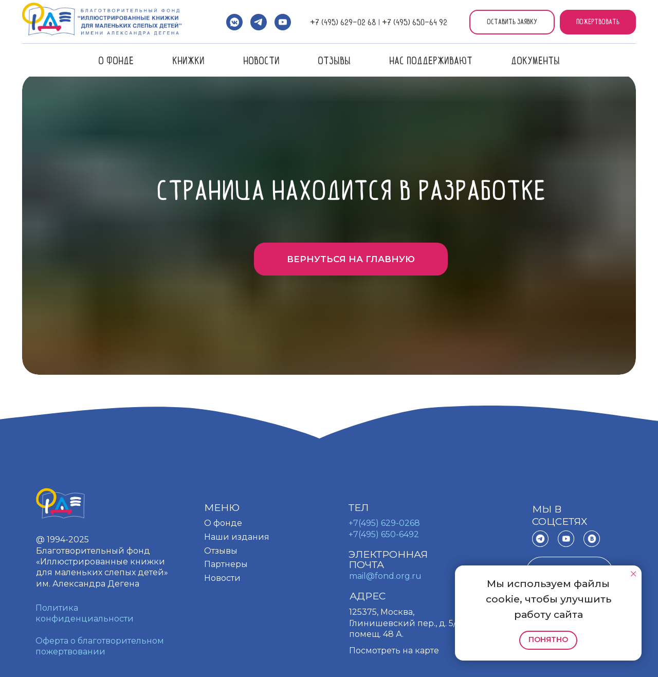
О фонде (223, 523)
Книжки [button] (188, 60)
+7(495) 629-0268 (384, 523)
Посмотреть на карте (394, 650)
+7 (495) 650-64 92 (414, 22)
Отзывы (334, 60)
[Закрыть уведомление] (633, 573)
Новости (261, 60)
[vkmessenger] (234, 22)
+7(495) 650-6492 (384, 534)
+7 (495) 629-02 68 (343, 22)
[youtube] (283, 22)
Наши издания (236, 537)
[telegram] (258, 22)
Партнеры (226, 564)
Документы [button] (535, 60)
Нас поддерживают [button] (430, 60)
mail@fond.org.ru (385, 576)
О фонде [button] (116, 60)
